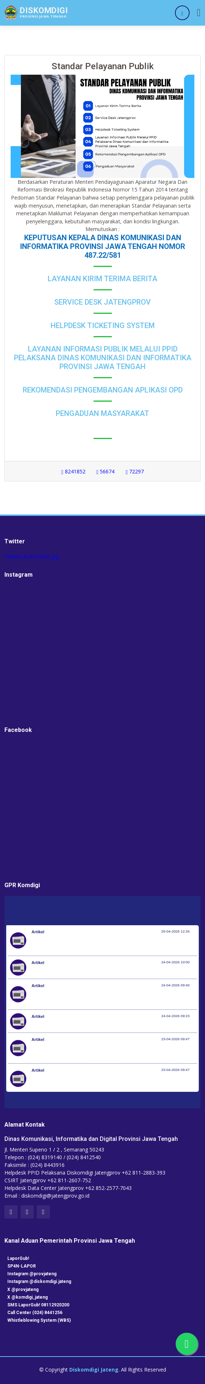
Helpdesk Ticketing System (103, 325)
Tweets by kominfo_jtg (31, 556)
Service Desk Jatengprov (102, 302)
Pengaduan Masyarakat (102, 413)
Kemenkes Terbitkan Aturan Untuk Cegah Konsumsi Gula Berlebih (107, 971)
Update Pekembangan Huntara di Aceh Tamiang (86, 1025)
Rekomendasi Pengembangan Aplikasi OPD (103, 390)
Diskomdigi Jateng (93, 1369)
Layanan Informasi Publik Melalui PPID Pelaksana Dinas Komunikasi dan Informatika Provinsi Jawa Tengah (102, 358)
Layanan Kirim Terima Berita (102, 278)
